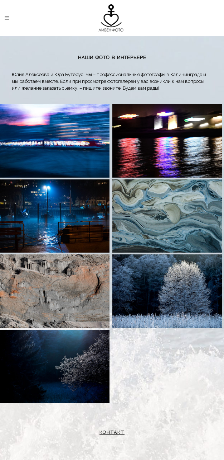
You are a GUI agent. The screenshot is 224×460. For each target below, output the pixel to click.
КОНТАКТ (112, 432)
